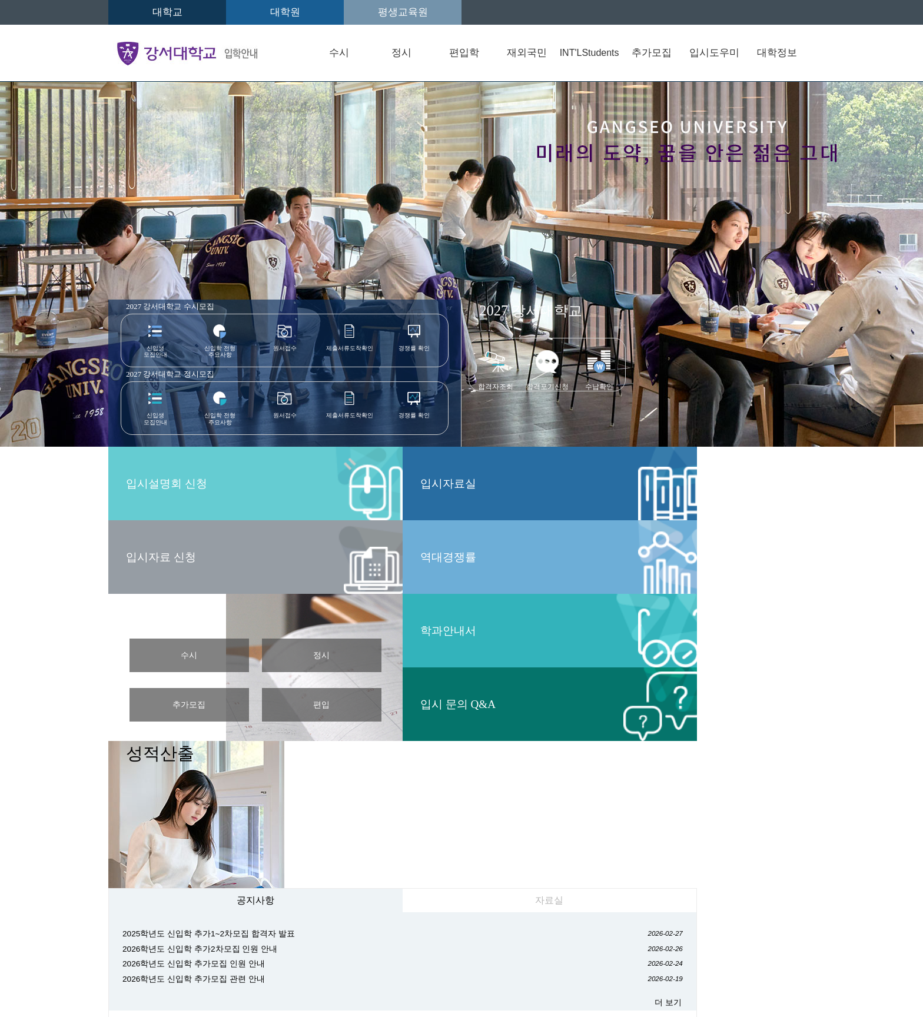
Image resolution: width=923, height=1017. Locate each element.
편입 (413, 548)
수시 (339, 52)
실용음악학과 (475, 858)
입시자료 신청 (700, 409)
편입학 (464, 52)
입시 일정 (333, 463)
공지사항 (197, 607)
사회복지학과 (565, 817)
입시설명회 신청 (707, 336)
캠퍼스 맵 (686, 631)
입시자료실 (161, 483)
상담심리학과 (689, 817)
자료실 (373, 607)
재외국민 (527, 52)
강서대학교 (530, 310)
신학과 (301, 817)
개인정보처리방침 (328, 901)
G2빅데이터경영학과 (427, 817)
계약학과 (555, 858)
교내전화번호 (604, 901)
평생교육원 (403, 12)
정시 (401, 52)
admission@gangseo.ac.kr (189, 981)
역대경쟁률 (161, 556)
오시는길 (148, 901)
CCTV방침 (511, 901)
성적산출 (690, 459)
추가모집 (652, 52)
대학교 (167, 12)
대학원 (285, 12)
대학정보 (777, 52)
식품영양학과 (314, 858)
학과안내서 (514, 483)
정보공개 (426, 901)
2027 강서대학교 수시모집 (180, 307)
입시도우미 (714, 52)
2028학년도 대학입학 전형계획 (537, 619)
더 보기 (429, 721)
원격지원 (149, 911)
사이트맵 (694, 901)
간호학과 (395, 858)
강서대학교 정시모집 (180, 377)
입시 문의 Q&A (526, 556)
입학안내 (230, 901)
